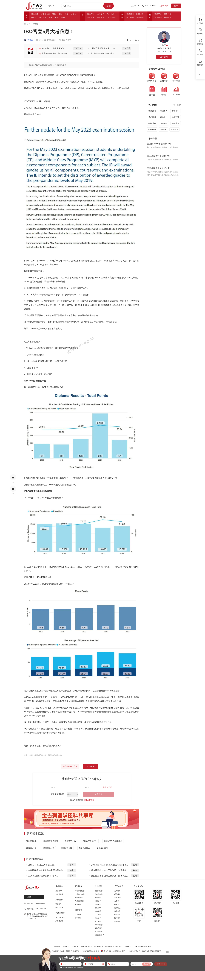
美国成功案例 (102, 848)
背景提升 (175, 111)
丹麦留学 (98, 898)
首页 (26, 24)
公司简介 (117, 891)
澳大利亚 (42, 17)
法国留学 (98, 901)
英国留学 (58, 904)
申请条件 (163, 111)
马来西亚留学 (79, 901)
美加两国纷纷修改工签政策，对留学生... (109, 870)
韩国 (50, 17)
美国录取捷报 (30, 841)
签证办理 (175, 117)
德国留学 (98, 904)
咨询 (71, 865)
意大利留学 (98, 891)
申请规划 (152, 129)
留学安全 (158, 14)
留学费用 (152, 111)
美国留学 (58, 891)
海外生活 (168, 14)
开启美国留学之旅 (70, 766)
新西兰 (33, 17)
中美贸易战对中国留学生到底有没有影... (46, 870)
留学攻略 (34, 14)
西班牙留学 (98, 894)
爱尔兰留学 (59, 907)
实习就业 (158, 17)
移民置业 (168, 17)
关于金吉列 (163, 6)
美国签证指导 (66, 848)
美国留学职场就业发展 (113, 841)
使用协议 (117, 908)
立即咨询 (90, 766)
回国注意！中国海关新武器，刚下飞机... (109, 876)
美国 (60, 14)
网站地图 (117, 915)
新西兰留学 (59, 921)
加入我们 (117, 921)
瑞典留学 (98, 911)
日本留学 (78, 914)
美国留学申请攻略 (50, 841)
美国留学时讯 (48, 848)
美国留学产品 (70, 841)
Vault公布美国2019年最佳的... (42, 865)
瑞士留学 (98, 921)
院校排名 (110, 14)
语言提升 (140, 14)
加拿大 (73, 14)
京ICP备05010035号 (89, 951)
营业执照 (117, 911)
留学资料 (130, 14)
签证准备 (140, 17)
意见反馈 (117, 898)
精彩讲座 (100, 17)
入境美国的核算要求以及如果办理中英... (109, 865)
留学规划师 (45, 14)
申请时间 (152, 123)
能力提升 (130, 17)
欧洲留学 (128, 946)
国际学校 (90, 17)
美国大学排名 (84, 848)
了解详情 (77, 48)
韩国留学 (78, 918)
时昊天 (28, 40)
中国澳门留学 (79, 894)
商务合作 (117, 904)
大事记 (116, 901)
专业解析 (163, 123)
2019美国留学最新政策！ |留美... (43, 876)
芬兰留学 (98, 915)
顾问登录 (117, 918)
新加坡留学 (79, 898)
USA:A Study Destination (142, 946)
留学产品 (90, 14)
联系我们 (117, 894)
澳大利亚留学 (60, 917)
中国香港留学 (79, 891)
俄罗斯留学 (98, 931)
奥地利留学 (98, 928)
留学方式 (163, 117)
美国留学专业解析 (89, 841)
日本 (66, 14)
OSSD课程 (111, 17)
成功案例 (100, 14)
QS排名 (163, 129)
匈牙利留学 (98, 925)
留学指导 (174, 129)
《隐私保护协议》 (89, 800)
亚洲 (63, 17)
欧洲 (57, 17)
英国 (54, 14)
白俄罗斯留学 (99, 935)
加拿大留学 (59, 894)
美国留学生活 (30, 848)
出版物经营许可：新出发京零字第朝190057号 (145, 951)
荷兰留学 (98, 918)
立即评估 (98, 794)
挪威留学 (98, 908)
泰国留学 (78, 904)
